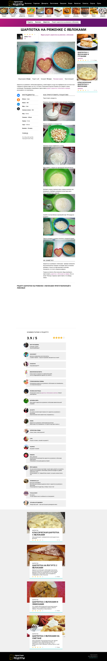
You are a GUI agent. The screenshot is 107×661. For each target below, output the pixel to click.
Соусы (92, 3)
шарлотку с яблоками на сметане (49, 392)
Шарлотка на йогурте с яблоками (44, 566)
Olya (29, 36)
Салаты (85, 3)
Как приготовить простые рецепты (16, 3)
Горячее (36, 3)
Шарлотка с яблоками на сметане (45, 637)
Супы (99, 3)
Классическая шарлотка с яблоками (45, 533)
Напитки (77, 3)
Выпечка (28, 3)
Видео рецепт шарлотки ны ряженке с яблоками (57, 34)
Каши (70, 3)
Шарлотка (35, 530)
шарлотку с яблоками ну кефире (60, 274)
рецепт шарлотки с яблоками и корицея (58, 88)
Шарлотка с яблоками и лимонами (45, 603)
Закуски (63, 3)
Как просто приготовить (17, 657)
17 (25, 38)
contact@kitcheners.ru (93, 657)
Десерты (45, 3)
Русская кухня (58, 79)
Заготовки (54, 3)
